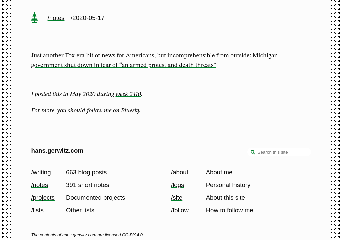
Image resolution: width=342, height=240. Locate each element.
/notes (56, 17)
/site (176, 197)
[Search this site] (279, 152)
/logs (177, 184)
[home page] (35, 18)
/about (179, 172)
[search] (253, 152)
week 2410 (128, 94)
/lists (37, 210)
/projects (43, 197)
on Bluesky (126, 111)
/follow (180, 210)
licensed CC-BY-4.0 (124, 234)
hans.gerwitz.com (57, 150)
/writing (41, 172)
